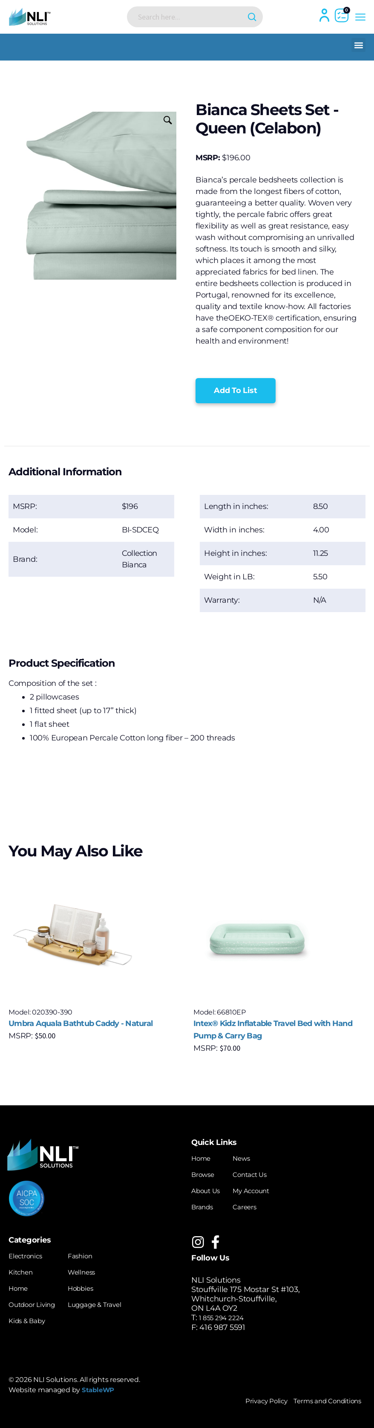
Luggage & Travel (109, 1301)
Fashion (91, 1254)
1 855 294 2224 (225, 1317)
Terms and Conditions (320, 1400)
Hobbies (92, 1285)
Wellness (94, 1270)
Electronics (29, 1254)
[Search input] (188, 16)
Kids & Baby (31, 1317)
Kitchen (23, 1270)
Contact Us (259, 1174)
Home (203, 1158)
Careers (253, 1205)
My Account (261, 1189)
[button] (358, 45)
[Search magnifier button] (248, 16)
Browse (205, 1174)
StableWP (101, 1389)
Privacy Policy (247, 1400)
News (249, 1158)
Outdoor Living (36, 1301)
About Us (208, 1189)
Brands (204, 1205)
